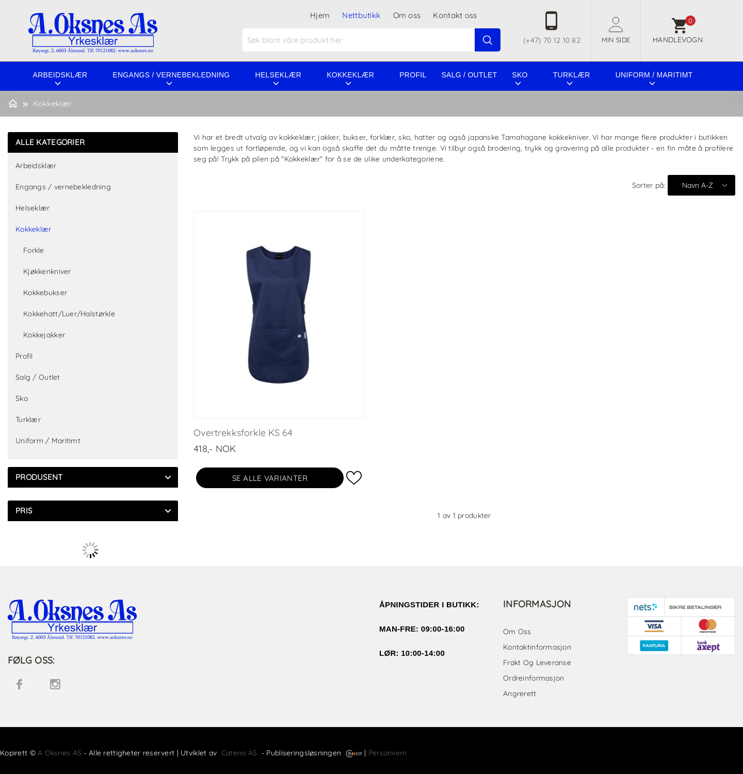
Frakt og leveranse (537, 662)
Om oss (407, 15)
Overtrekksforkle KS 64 (243, 433)
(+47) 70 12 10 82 (551, 40)
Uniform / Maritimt (654, 75)
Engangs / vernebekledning (171, 75)
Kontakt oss (455, 15)
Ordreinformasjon (533, 678)
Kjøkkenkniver (47, 271)
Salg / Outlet (469, 75)
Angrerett (520, 693)
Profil (412, 75)
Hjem (320, 15)
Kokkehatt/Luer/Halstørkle (69, 313)
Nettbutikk (361, 15)
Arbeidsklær (60, 75)
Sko (519, 75)
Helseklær (278, 75)
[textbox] (373, 40)
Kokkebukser (45, 292)
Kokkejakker (44, 335)
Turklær (571, 75)
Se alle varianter (270, 478)
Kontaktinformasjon (537, 647)
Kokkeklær (350, 75)
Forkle (33, 250)
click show (167, 477)
